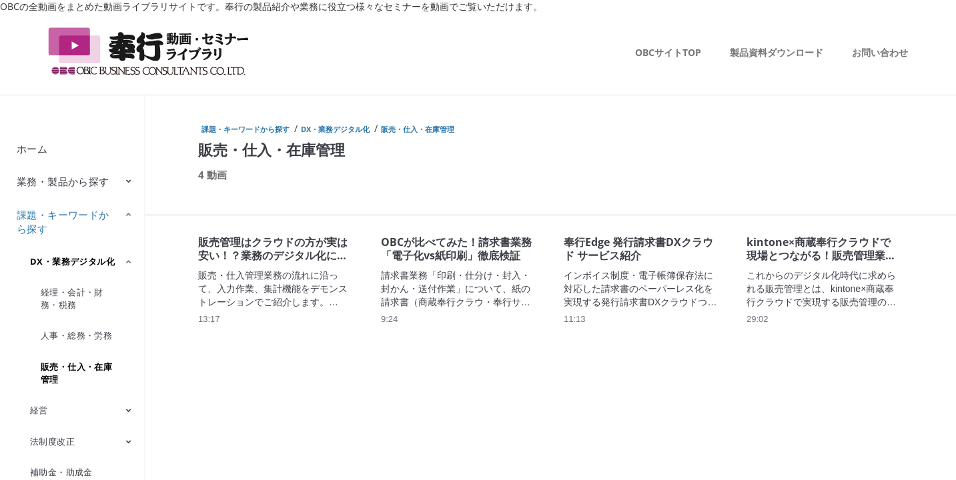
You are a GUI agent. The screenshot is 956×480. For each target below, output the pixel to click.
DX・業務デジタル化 (72, 261)
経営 (39, 410)
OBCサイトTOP (668, 52)
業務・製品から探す (63, 181)
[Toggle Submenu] (129, 180)
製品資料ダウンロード (776, 52)
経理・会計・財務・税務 (72, 298)
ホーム (32, 148)
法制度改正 (52, 441)
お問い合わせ (880, 52)
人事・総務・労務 (76, 335)
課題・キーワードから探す (63, 221)
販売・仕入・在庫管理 (76, 373)
